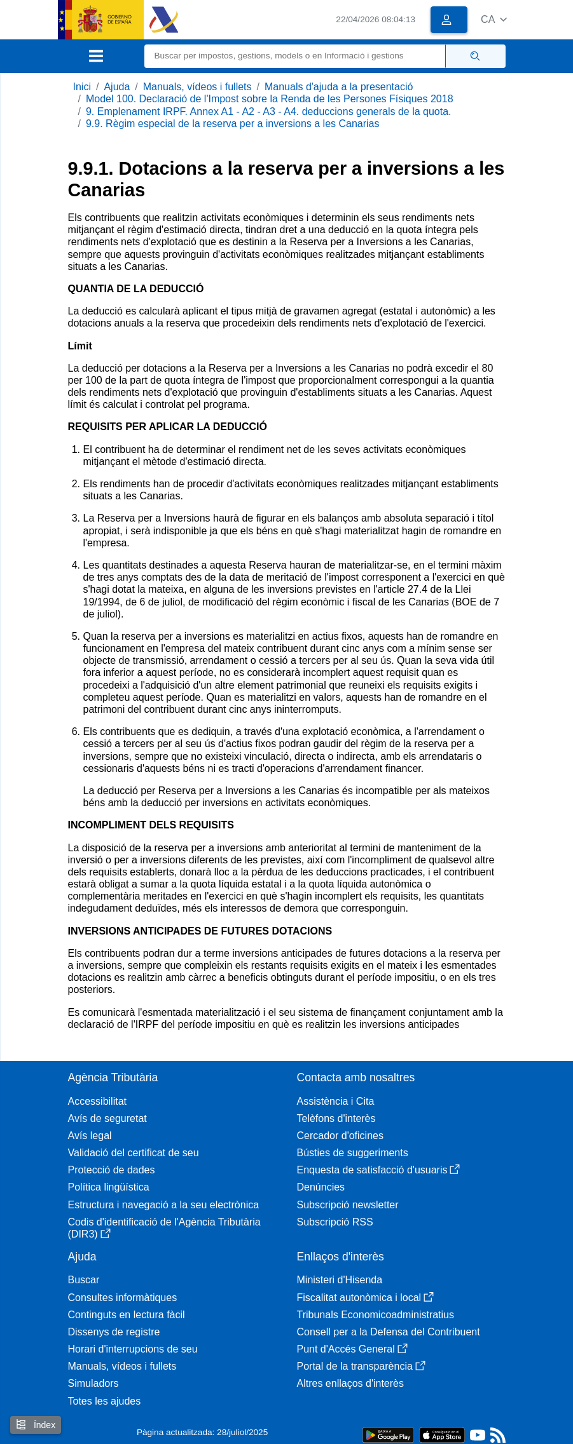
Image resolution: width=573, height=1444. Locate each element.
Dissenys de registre (114, 1331)
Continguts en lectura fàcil (126, 1314)
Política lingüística (108, 1187)
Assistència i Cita (336, 1101)
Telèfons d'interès (336, 1118)
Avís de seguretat (107, 1118)
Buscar (84, 1279)
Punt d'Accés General (352, 1349)
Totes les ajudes (104, 1401)
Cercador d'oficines (340, 1135)
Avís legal (90, 1135)
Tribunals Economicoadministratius (376, 1314)
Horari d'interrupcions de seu (133, 1349)
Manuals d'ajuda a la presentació (339, 86)
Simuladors (93, 1383)
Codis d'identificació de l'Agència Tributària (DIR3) (164, 1228)
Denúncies (321, 1187)
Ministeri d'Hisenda (340, 1279)
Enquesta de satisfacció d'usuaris (378, 1169)
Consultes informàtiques (122, 1297)
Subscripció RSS (335, 1222)
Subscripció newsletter (348, 1204)
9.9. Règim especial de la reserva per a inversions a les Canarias (233, 123)
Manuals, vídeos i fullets (197, 86)
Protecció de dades (111, 1169)
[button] (494, 19)
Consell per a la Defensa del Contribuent (388, 1331)
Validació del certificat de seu (133, 1152)
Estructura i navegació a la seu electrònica (163, 1204)
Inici (82, 86)
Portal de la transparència (361, 1366)
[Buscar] (295, 56)
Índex (35, 1424)
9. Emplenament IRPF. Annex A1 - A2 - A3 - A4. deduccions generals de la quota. (269, 111)
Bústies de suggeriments (352, 1152)
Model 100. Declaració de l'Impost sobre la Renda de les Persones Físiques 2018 (269, 98)
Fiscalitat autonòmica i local (365, 1297)
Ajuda (117, 86)
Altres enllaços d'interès (350, 1383)
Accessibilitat (97, 1101)
